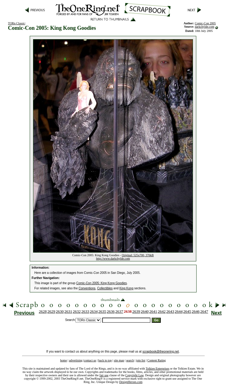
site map (119, 360)
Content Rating (156, 360)
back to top (105, 360)
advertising (76, 360)
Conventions (87, 288)
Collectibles (105, 288)
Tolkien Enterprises (157, 368)
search (130, 360)
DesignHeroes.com (130, 382)
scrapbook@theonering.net (160, 351)
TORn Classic (16, 23)
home (63, 360)
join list (140, 360)
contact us (90, 360)
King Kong (126, 288)
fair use (104, 375)
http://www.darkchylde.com (113, 258)
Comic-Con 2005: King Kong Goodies (101, 283)
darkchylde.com (204, 26)
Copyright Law (134, 375)
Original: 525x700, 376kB (138, 255)
